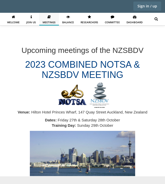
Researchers (89, 19)
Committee (112, 19)
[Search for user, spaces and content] (156, 19)
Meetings (49, 19)
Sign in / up (147, 6)
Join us (31, 19)
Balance (68, 19)
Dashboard (134, 19)
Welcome (13, 19)
